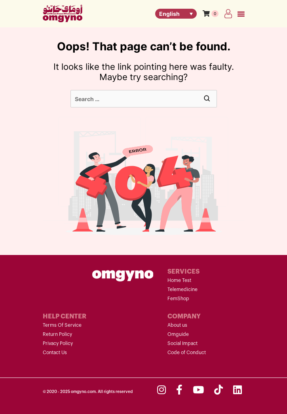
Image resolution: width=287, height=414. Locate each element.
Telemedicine (182, 289)
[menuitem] (176, 14)
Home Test (179, 280)
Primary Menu (241, 14)
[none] (176, 14)
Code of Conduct (186, 352)
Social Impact (182, 343)
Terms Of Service (62, 325)
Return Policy (57, 334)
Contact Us (55, 352)
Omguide (178, 334)
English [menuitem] (169, 13)
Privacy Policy (58, 343)
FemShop (178, 298)
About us (177, 325)
